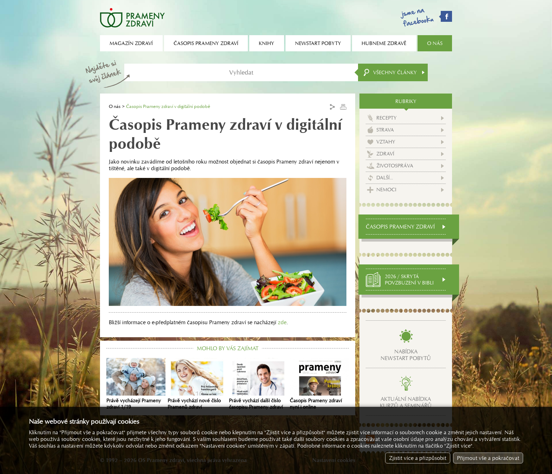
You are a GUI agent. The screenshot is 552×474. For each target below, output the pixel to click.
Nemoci (386, 189)
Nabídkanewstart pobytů (406, 354)
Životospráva (394, 165)
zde (282, 322)
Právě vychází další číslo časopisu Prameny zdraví (258, 384)
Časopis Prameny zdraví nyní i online (319, 384)
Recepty (386, 118)
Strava (385, 130)
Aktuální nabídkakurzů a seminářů (406, 402)
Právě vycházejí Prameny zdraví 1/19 (135, 384)
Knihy (266, 43)
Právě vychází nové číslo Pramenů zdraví (197, 384)
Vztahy (385, 142)
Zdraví (385, 153)
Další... (384, 177)
